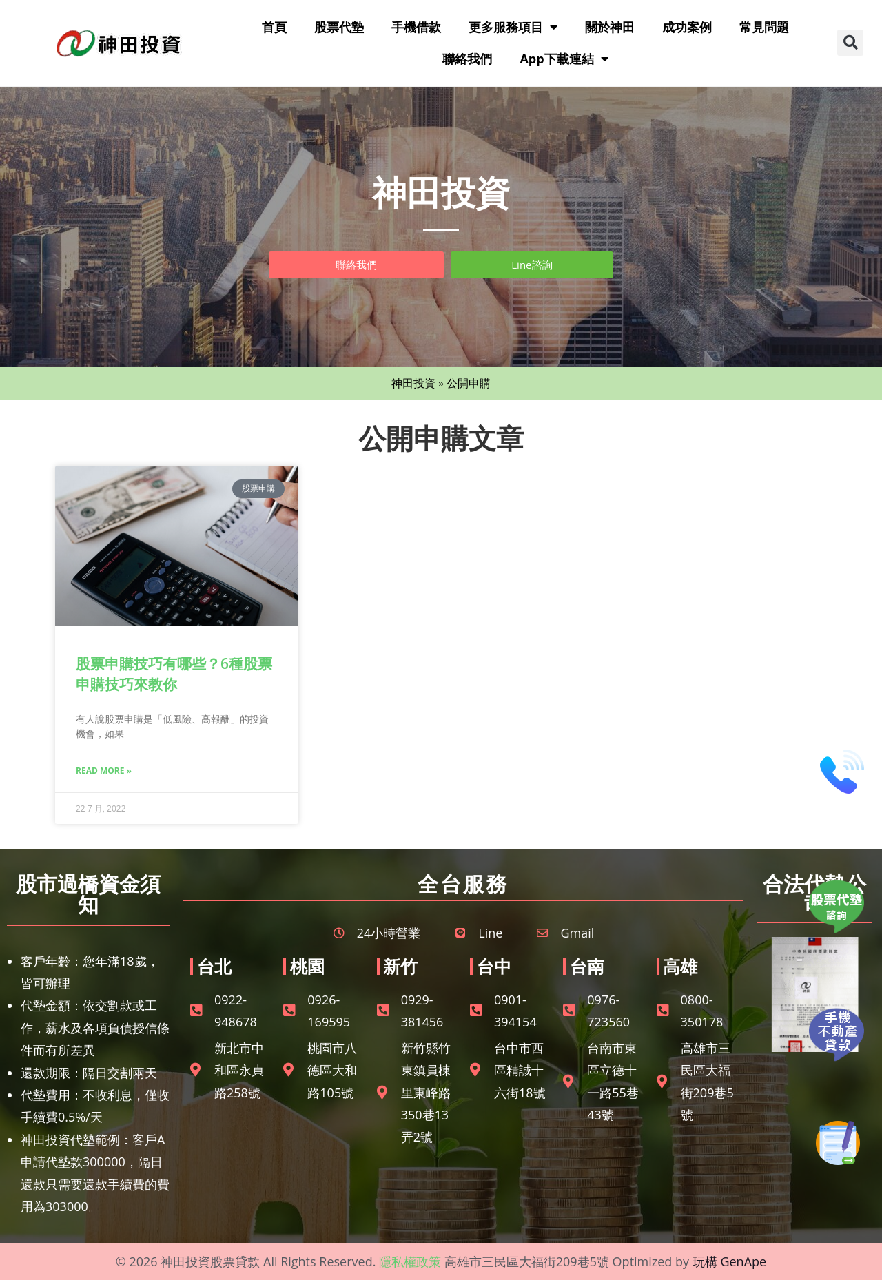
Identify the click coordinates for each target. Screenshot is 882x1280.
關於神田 (610, 27)
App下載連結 (564, 58)
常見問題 (764, 27)
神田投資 (413, 383)
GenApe (743, 1261)
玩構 (705, 1261)
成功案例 (687, 27)
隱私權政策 (410, 1261)
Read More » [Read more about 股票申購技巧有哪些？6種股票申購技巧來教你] (104, 770)
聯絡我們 (467, 58)
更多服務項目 (513, 27)
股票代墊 (339, 27)
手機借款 (416, 27)
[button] (850, 43)
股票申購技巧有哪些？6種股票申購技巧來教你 (174, 673)
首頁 (274, 27)
